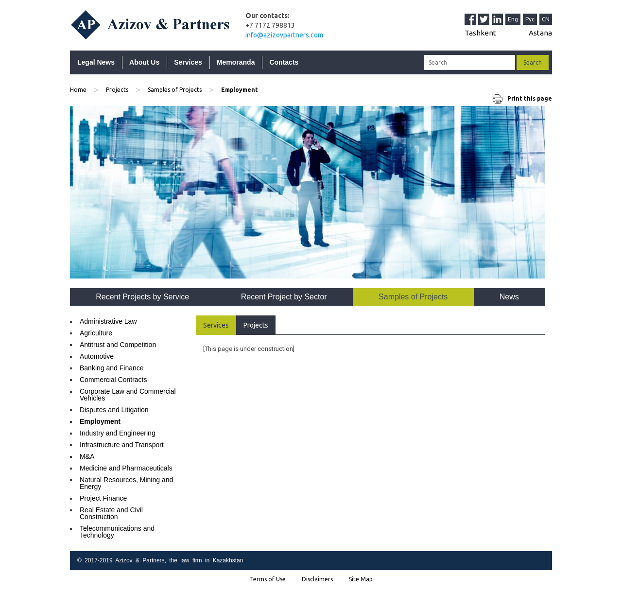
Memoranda (236, 62)
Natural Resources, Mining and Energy (126, 483)
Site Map (361, 579)
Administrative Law (108, 321)
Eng (513, 19)
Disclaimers (317, 579)
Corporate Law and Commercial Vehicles (128, 394)
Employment (100, 421)
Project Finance (103, 498)
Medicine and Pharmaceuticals (126, 468)
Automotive (97, 356)
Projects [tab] (255, 325)
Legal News (96, 62)
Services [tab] (216, 325)
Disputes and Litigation (114, 410)
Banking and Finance (112, 368)
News (509, 297)
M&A (87, 456)
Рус (530, 19)
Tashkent (480, 32)
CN (546, 19)
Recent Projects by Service (142, 297)
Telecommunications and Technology (117, 531)
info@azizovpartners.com (284, 35)
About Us (144, 62)
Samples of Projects (175, 90)
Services (188, 62)
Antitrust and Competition (118, 344)
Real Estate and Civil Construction (111, 513)
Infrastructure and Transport (122, 445)
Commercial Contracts (113, 379)
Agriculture (96, 333)
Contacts (283, 62)
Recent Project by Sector (284, 297)
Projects (117, 90)
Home (78, 90)
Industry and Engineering (118, 433)
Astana (540, 32)
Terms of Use (268, 579)
